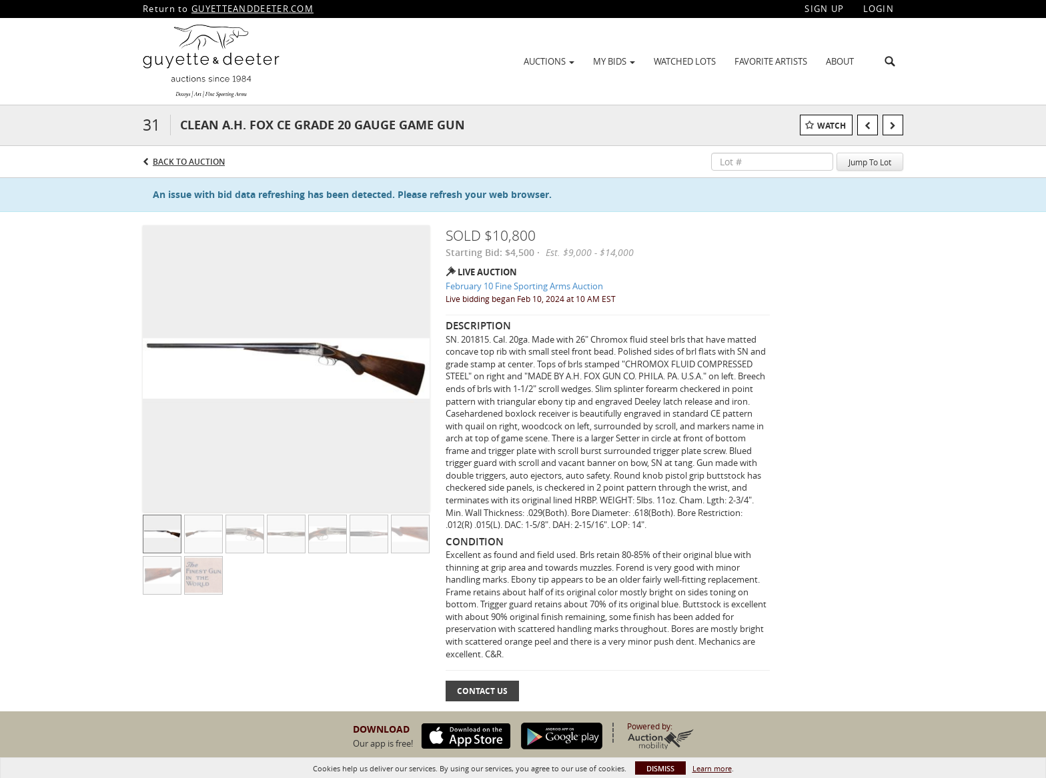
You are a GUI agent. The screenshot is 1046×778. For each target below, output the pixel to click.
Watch (831, 125)
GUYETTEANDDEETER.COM (252, 9)
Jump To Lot (870, 162)
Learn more (712, 768)
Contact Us (482, 691)
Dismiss (660, 768)
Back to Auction (189, 161)
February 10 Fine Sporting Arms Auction (524, 286)
